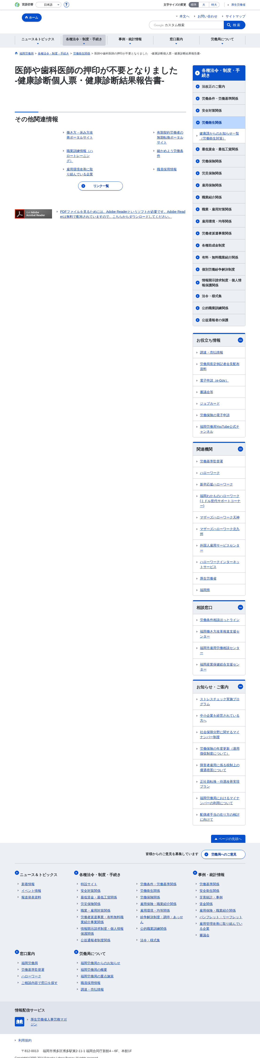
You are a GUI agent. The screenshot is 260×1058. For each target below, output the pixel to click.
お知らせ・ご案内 (219, 687)
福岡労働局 (29, 957)
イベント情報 (31, 887)
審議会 (204, 932)
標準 (193, 4)
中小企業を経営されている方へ (220, 719)
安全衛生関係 (209, 887)
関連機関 (219, 449)
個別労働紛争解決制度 (218, 269)
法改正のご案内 (213, 86)
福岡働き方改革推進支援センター (220, 634)
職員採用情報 (90, 977)
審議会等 (206, 392)
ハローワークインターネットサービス (220, 565)
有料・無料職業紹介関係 (220, 257)
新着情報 (28, 881)
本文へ (184, 16)
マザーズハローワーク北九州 (220, 532)
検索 (237, 25)
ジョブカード (210, 404)
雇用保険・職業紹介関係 (158, 901)
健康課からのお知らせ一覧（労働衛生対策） (219, 136)
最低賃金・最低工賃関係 (220, 149)
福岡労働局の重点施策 (97, 970)
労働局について (94, 949)
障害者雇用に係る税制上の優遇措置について (220, 768)
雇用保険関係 (212, 185)
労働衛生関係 (212, 122)
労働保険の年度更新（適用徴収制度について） (220, 752)
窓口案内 (28, 949)
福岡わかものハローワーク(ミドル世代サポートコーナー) (220, 501)
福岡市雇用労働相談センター (220, 651)
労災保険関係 (212, 173)
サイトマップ (235, 16)
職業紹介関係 (212, 197)
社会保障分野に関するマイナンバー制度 (220, 735)
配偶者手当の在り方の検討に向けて (220, 818)
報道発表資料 (31, 894)
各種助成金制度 (213, 245)
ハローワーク (210, 473)
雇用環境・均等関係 (217, 221)
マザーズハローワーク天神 (220, 518)
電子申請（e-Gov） (214, 381)
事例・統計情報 (213, 873)
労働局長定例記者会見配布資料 (220, 366)
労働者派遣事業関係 (217, 233)
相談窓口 (219, 608)
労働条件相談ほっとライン (220, 620)
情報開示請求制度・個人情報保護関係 (221, 282)
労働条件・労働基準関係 (220, 98)
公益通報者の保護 (215, 320)
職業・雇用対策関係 (217, 209)
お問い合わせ (207, 16)
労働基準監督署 (211, 462)
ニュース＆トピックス (40, 873)
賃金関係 (206, 901)
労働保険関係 (212, 161)
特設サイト (89, 881)
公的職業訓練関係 (215, 308)
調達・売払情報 (211, 352)
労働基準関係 (209, 881)
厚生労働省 (238, 4)
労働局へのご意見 (224, 854)
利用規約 (25, 1034)
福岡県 (205, 591)
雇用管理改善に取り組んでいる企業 (221, 923)
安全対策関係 (212, 110)
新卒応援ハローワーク (216, 485)
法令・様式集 (212, 296)
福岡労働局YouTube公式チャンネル (219, 429)
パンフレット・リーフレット (221, 914)
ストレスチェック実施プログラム (220, 702)
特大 (214, 4)
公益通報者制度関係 (95, 937)
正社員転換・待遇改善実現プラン (220, 785)
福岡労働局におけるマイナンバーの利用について (220, 801)
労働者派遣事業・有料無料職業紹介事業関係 (102, 916)
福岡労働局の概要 (94, 963)
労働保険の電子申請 (215, 415)
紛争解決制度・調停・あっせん (161, 916)
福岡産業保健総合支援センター (220, 667)
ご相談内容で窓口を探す (39, 977)
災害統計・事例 (211, 894)
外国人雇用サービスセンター (220, 548)
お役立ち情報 (219, 340)
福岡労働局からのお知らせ (100, 957)
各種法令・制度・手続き (221, 73)
